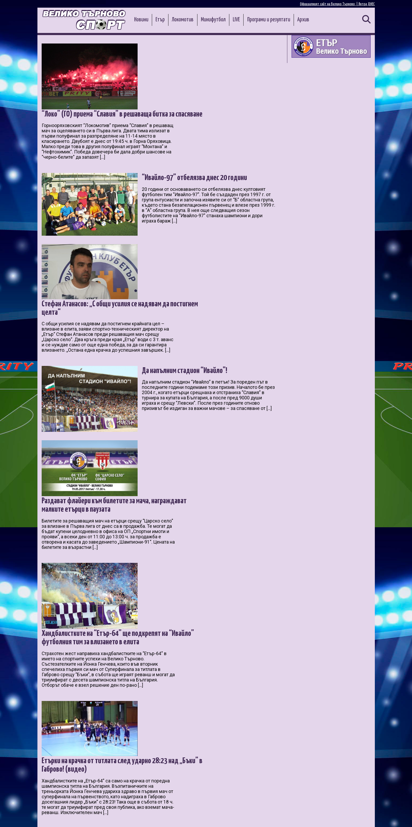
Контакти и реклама (356, 817)
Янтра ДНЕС (366, 4)
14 (170, 764)
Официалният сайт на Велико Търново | (329, 4)
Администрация (110, 817)
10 (132, 764)
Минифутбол (213, 19)
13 (161, 764)
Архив (303, 19)
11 (142, 764)
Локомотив (182, 19)
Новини (141, 19)
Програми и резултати (268, 19)
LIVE (236, 19)
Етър (160, 19)
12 (151, 764)
